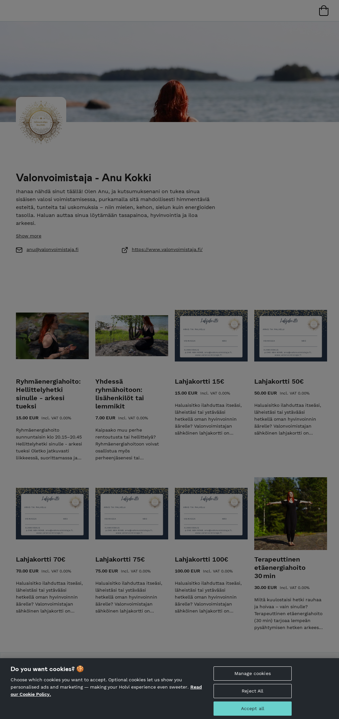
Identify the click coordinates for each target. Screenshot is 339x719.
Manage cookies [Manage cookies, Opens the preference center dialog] (252, 678)
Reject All (252, 695)
